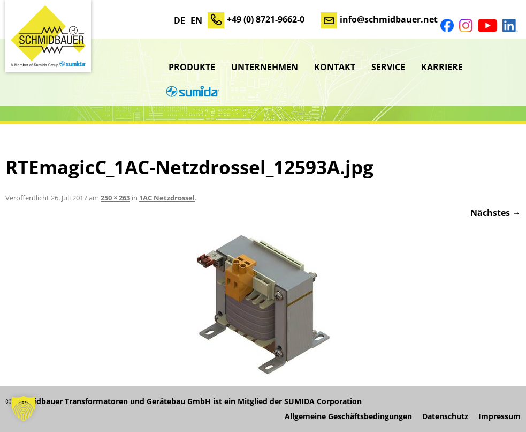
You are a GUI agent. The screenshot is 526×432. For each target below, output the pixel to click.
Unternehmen (264, 67)
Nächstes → (495, 213)
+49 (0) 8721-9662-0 (265, 19)
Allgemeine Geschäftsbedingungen (348, 416)
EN (196, 20)
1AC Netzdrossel (167, 198)
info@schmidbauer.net (389, 19)
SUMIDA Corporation (323, 401)
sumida (191, 93)
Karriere (442, 67)
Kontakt (334, 67)
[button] (23, 408)
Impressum (499, 416)
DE (179, 20)
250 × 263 (115, 198)
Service (388, 67)
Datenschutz (445, 416)
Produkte (192, 67)
